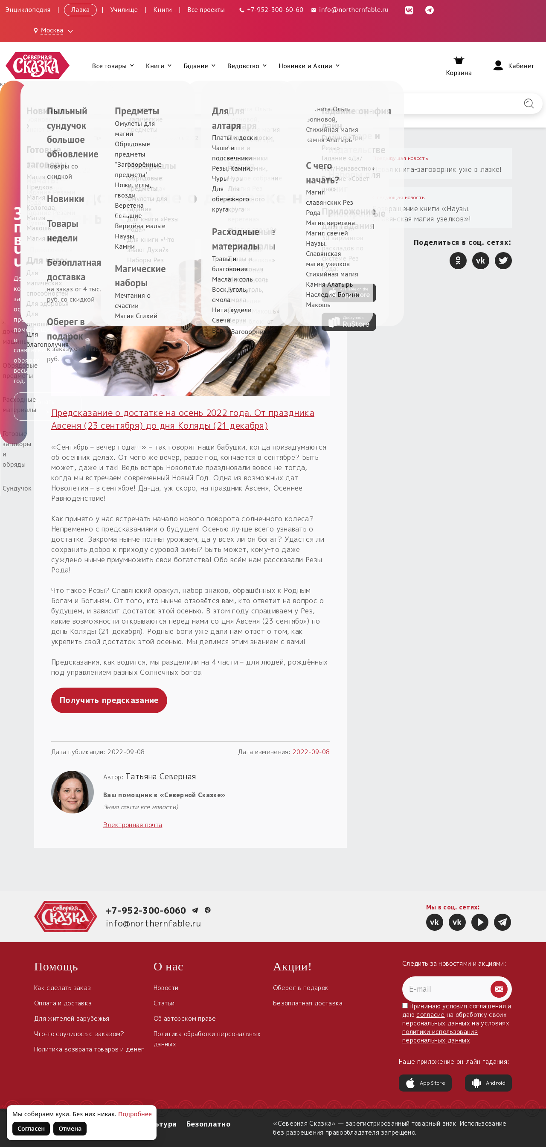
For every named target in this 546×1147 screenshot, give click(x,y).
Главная (45, 137)
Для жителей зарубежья (72, 1018)
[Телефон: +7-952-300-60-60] (270, 9)
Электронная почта (132, 825)
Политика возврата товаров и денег (89, 1049)
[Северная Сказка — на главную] (37, 65)
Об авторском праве (185, 1018)
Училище (124, 9)
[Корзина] (459, 66)
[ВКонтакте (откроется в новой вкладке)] (409, 9)
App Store (425, 1083)
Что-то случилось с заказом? (79, 1034)
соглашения (487, 1006)
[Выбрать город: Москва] (54, 31)
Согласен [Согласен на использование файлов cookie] (31, 1128)
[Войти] (513, 65)
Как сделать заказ (62, 988)
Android (488, 1083)
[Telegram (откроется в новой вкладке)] (430, 9)
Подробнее (135, 1114)
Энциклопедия (28, 9)
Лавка (80, 9)
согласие (430, 1015)
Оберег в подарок (300, 988)
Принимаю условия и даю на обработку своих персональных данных (456, 1023)
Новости (75, 137)
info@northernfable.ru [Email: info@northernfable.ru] (349, 9)
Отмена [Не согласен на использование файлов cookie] (69, 1128)
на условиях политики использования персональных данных (455, 1031)
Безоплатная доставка (308, 1003)
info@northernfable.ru (153, 923)
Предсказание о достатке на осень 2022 (145, 137)
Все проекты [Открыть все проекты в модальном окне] (206, 9)
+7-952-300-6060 (146, 910)
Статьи (164, 1003)
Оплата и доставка (63, 1003)
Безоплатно (208, 1124)
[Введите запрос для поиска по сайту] (233, 103)
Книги (163, 9)
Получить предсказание (109, 700)
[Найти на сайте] (529, 104)
